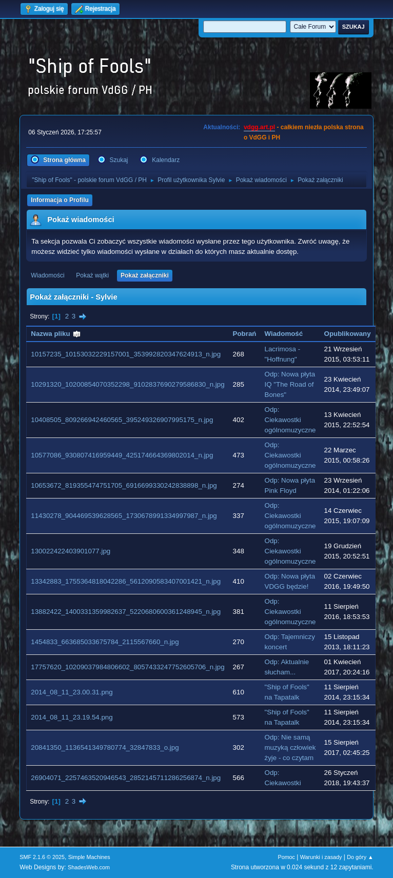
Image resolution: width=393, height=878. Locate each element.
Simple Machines (89, 857)
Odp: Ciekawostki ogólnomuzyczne (290, 420)
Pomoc (286, 857)
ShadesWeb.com (89, 867)
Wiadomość (284, 333)
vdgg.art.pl (259, 127)
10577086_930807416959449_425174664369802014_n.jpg (122, 455)
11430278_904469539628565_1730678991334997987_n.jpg (124, 516)
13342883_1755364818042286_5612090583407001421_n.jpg (126, 581)
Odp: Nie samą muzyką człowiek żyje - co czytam (290, 747)
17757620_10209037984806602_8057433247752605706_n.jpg (127, 667)
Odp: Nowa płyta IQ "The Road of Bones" (290, 384)
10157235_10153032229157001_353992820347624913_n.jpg (126, 354)
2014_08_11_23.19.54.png (71, 717)
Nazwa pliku (56, 333)
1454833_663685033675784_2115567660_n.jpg (105, 642)
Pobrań (245, 333)
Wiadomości (47, 275)
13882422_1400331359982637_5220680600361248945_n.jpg (126, 611)
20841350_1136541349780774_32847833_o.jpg (105, 747)
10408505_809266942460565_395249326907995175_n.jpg (122, 420)
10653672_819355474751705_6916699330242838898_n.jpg (124, 485)
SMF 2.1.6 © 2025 (42, 857)
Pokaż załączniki (145, 275)
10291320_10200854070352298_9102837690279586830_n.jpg (127, 384)
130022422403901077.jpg (70, 551)
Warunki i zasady (321, 857)
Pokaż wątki (92, 275)
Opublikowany (347, 333)
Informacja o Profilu (60, 200)
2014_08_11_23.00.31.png (71, 692)
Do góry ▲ (360, 857)
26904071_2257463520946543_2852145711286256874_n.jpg (126, 778)
